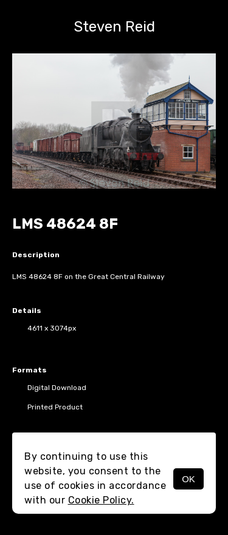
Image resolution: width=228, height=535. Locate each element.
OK (188, 479)
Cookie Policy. (101, 500)
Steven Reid (114, 26)
